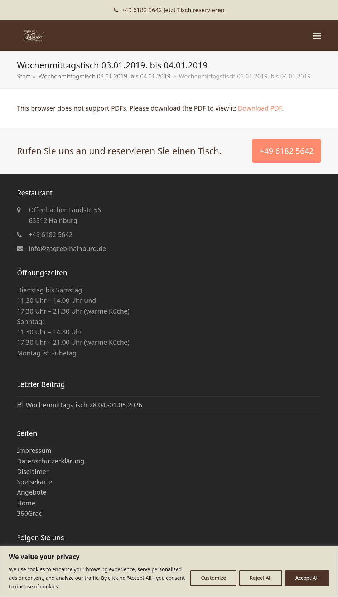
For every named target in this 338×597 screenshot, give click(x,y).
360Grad (30, 513)
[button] (317, 36)
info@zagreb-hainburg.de (67, 248)
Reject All (260, 577)
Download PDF (260, 108)
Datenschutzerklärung (50, 461)
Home (26, 503)
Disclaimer (33, 471)
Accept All (307, 577)
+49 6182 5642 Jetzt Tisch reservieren (172, 10)
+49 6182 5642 (287, 150)
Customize (213, 577)
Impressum (34, 450)
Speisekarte (34, 481)
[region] (169, 571)
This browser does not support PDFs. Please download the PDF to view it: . (150, 108)
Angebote (31, 492)
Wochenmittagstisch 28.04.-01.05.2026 (84, 405)
